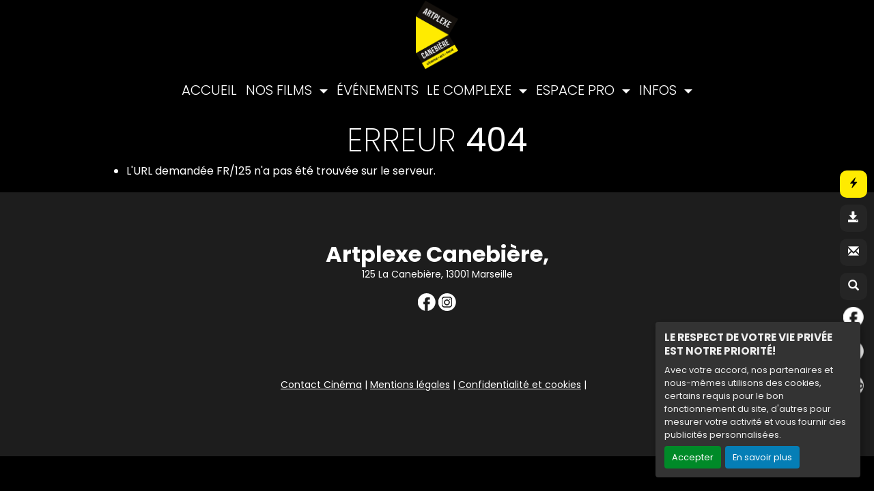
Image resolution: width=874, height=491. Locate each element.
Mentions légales (410, 384)
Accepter (693, 457)
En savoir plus (762, 457)
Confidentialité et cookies (519, 384)
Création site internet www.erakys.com (774, 443)
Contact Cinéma (321, 384)
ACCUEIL (209, 90)
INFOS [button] (659, 90)
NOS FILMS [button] (280, 90)
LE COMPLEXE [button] (471, 90)
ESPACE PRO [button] (577, 90)
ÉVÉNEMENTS (378, 90)
